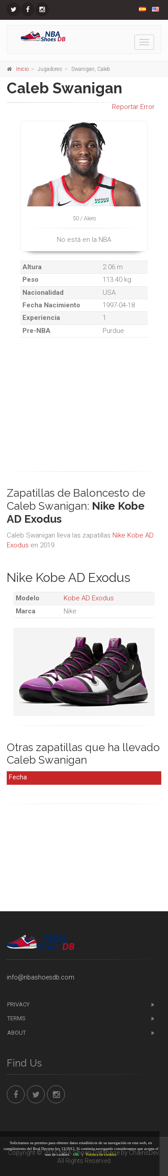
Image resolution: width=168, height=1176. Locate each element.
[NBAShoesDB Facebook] (27, 9)
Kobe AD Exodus (89, 598)
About (16, 1032)
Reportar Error (133, 107)
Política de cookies (101, 1154)
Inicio (22, 69)
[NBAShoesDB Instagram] (42, 9)
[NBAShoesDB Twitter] (13, 9)
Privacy (18, 1004)
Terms (16, 1018)
